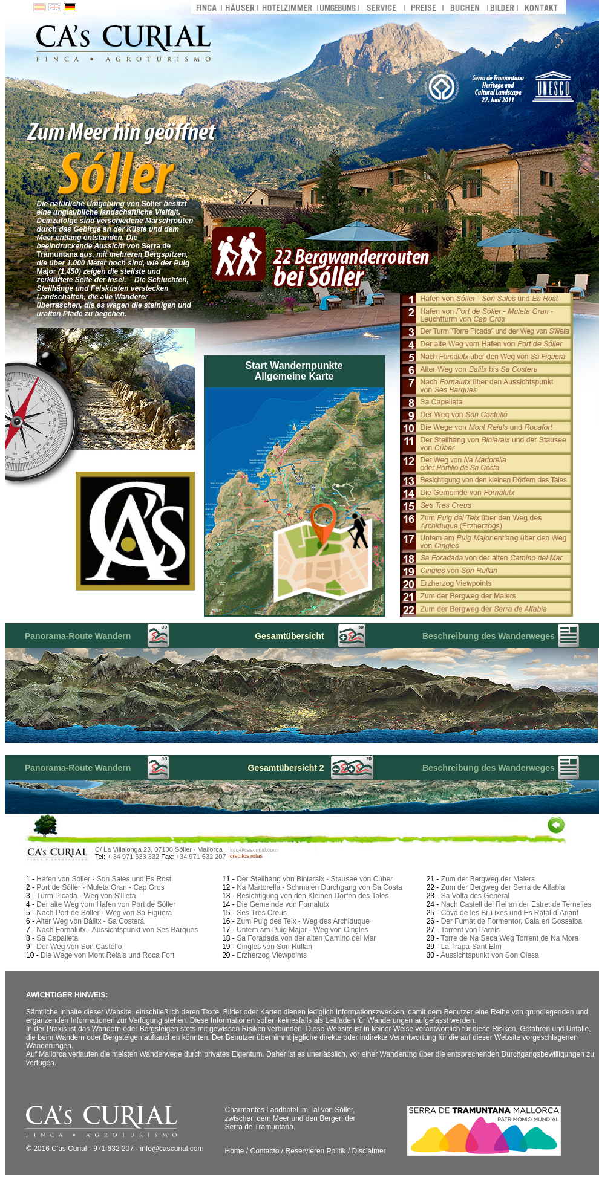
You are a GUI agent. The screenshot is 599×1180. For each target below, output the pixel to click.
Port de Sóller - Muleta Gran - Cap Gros (100, 887)
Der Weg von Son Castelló (79, 946)
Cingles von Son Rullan (274, 946)
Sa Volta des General (475, 896)
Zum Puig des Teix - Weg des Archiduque (303, 921)
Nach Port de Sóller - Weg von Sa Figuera (104, 913)
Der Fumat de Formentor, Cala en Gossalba (511, 921)
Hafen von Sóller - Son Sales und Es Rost (103, 879)
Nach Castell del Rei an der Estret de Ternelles (516, 904)
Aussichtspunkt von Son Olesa (489, 955)
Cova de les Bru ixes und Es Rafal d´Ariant (509, 913)
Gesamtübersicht (289, 636)
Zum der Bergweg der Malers (488, 879)
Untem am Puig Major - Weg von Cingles (302, 930)
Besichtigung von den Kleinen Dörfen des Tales (312, 896)
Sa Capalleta (57, 938)
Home (234, 1151)
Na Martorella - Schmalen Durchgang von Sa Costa (319, 887)
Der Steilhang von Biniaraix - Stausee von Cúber (315, 879)
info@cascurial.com (254, 850)
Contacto (265, 1151)
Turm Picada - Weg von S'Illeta (86, 896)
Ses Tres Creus (262, 913)
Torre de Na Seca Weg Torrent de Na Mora (509, 938)
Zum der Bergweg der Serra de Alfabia (503, 887)
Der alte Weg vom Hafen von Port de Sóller (105, 904)
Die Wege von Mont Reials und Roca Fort (107, 955)
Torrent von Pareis (469, 930)
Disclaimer (369, 1151)
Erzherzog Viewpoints (272, 955)
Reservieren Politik (316, 1151)
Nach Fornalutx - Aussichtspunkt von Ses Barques (117, 930)
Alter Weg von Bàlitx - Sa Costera (90, 921)
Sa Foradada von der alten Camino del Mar (306, 938)
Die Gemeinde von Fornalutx (283, 904)
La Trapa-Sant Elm (471, 946)
